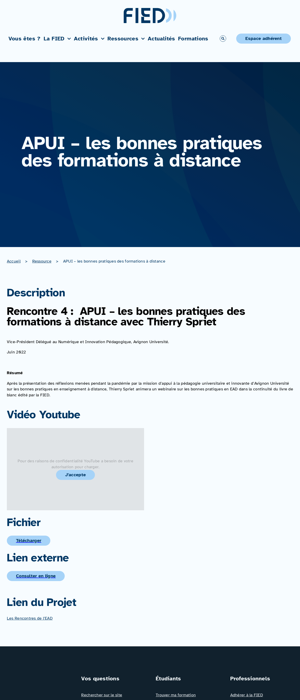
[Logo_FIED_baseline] (38, 676)
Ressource (41, 261)
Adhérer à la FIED (246, 694)
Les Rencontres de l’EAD (30, 618)
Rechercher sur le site (101, 694)
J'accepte (75, 475)
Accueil (14, 261)
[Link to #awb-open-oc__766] (223, 38)
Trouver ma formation (176, 694)
